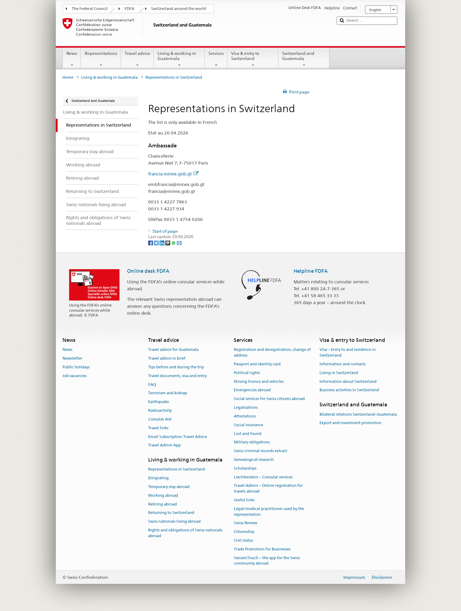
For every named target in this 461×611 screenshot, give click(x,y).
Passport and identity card (257, 364)
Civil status (243, 540)
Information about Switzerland (348, 381)
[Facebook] (151, 242)
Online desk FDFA (148, 271)
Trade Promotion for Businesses (262, 549)
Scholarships (245, 468)
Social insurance (248, 425)
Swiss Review (245, 523)
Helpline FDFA (311, 271)
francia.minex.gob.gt (173, 174)
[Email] (179, 242)
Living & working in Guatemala (179, 59)
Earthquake (158, 402)
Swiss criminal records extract (260, 451)
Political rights (247, 372)
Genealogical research (254, 459)
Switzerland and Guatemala (304, 59)
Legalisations (246, 407)
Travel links (158, 428)
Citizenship (244, 531)
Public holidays (76, 367)
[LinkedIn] (162, 242)
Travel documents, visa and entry (177, 375)
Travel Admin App (164, 445)
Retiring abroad (162, 504)
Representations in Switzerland (176, 469)
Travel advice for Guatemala (173, 350)
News (72, 59)
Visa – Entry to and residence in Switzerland (348, 353)
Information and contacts (343, 364)
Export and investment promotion (350, 423)
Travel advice (137, 59)
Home (67, 77)
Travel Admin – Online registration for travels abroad (268, 488)
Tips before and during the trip (176, 367)
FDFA (129, 8)
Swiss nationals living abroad (174, 521)
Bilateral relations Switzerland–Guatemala (358, 414)
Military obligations (252, 442)
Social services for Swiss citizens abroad (269, 399)
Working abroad (163, 495)
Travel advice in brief (167, 358)
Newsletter (72, 358)
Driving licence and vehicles (259, 381)
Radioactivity (160, 410)
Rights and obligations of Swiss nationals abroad (185, 533)
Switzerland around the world (178, 8)
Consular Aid (159, 419)
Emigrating (158, 478)
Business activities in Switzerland (349, 390)
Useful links (244, 500)
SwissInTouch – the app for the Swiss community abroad (267, 561)
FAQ (152, 384)
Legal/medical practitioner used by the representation (269, 511)
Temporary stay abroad (168, 486)
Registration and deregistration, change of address (272, 353)
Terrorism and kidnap (167, 393)
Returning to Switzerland (171, 513)
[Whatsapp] (174, 242)
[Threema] (168, 242)
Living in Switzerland (339, 372)
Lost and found (247, 433)
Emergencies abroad (252, 390)
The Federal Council (90, 8)
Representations (100, 59)
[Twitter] (157, 242)
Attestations (245, 416)
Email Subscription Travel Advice (177, 436)
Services (216, 59)
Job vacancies (74, 375)
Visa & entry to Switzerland (253, 59)
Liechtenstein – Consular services (263, 477)
